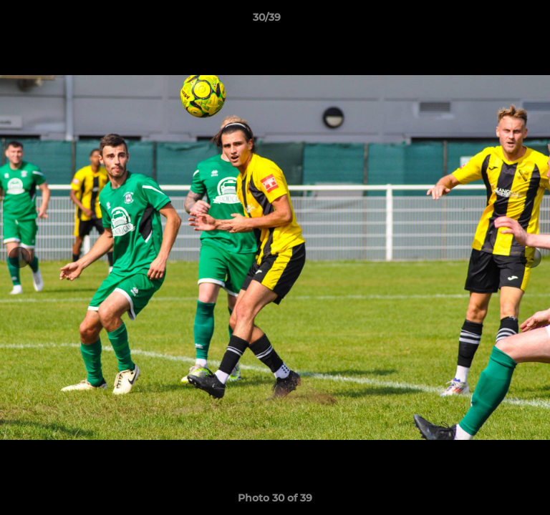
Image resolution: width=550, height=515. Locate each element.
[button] (498, 20)
